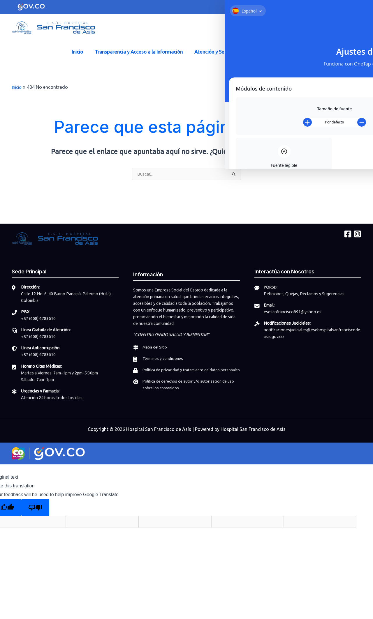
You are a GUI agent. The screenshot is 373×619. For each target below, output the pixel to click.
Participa (289, 51)
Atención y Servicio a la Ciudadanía (231, 51)
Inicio (80, 51)
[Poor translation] (35, 507)
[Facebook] (242, 28)
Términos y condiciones (164, 358)
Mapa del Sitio (155, 347)
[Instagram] (252, 28)
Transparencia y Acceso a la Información (140, 51)
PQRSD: (271, 287)
